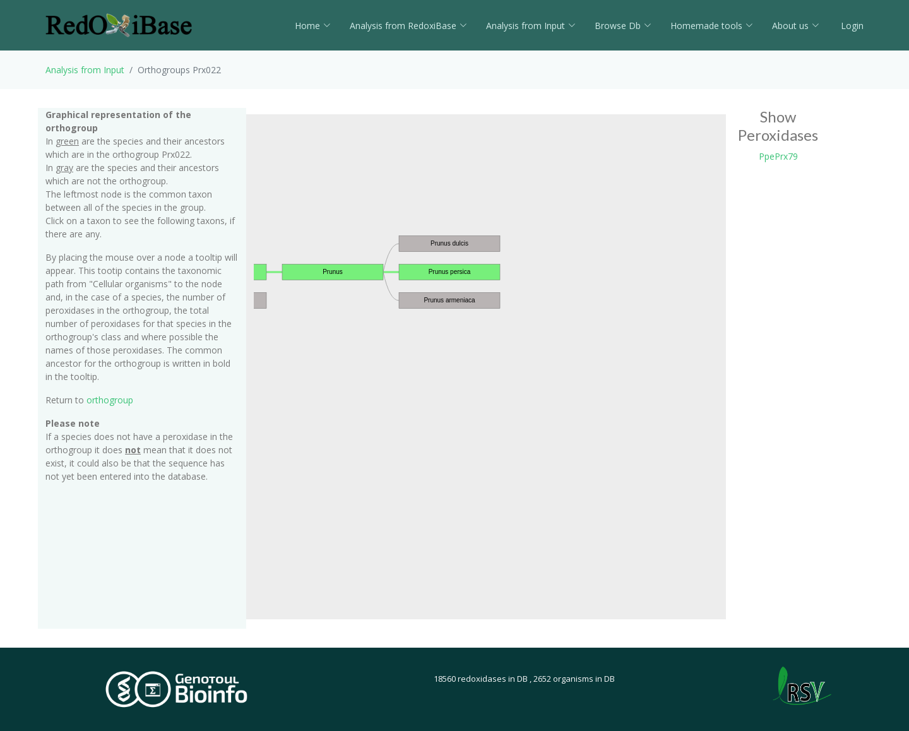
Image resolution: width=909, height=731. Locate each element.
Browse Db (623, 26)
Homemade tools (711, 26)
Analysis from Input (531, 26)
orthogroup (109, 400)
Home (313, 26)
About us (795, 26)
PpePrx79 (778, 156)
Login (851, 26)
